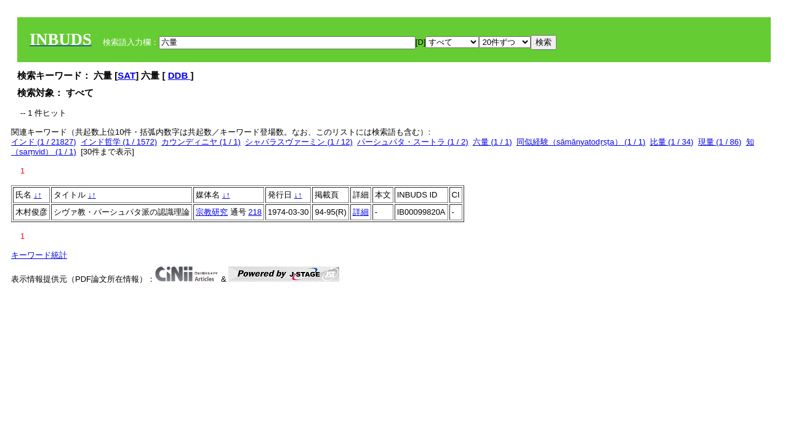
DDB (179, 75)
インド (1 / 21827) (43, 141)
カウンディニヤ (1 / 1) (201, 141)
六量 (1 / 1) (492, 141)
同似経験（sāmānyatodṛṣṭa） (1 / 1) (581, 141)
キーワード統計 (39, 255)
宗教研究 (212, 212)
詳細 (361, 212)
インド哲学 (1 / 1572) (119, 141)
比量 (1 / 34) (672, 141)
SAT (126, 75)
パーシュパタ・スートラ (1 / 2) (412, 141)
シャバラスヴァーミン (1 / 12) (299, 141)
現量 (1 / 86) (720, 141)
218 (255, 212)
